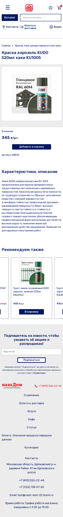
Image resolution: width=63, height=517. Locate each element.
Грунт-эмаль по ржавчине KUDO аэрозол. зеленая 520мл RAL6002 (31, 291)
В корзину (31, 311)
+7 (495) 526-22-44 (50, 386)
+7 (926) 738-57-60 (31, 487)
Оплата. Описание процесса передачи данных (27, 437)
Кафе (31, 419)
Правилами (39, 373)
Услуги (31, 411)
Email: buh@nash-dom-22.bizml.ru (31, 495)
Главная (6, 45)
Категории (31, 447)
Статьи (31, 427)
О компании (31, 395)
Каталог (9, 17)
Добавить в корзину (31, 146)
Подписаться (31, 360)
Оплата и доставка (31, 403)
